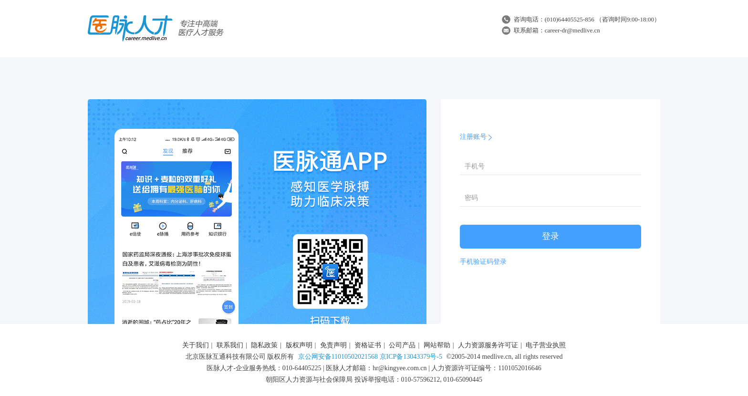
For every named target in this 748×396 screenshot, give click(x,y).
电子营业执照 (546, 345)
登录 (550, 236)
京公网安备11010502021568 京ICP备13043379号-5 (370, 356)
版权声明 (299, 345)
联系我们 (230, 345)
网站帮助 (437, 345)
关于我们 (195, 345)
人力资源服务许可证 (488, 345)
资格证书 (367, 345)
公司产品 (402, 345)
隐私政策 (264, 345)
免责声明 (333, 345)
